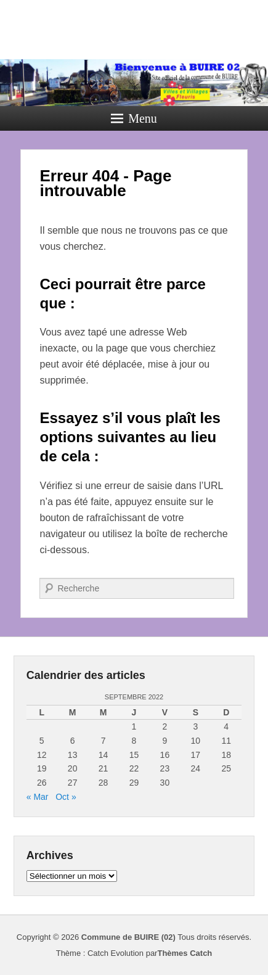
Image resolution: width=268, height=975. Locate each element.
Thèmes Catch (184, 953)
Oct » (65, 797)
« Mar (37, 797)
